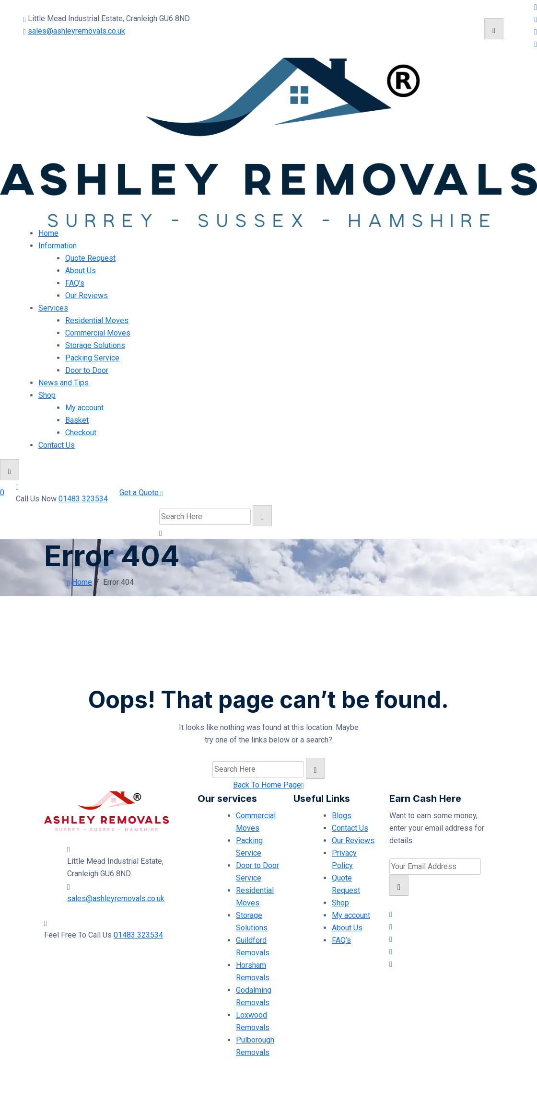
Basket (77, 420)
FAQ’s (74, 283)
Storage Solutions (95, 345)
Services (53, 308)
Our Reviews (86, 295)
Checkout (80, 432)
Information (57, 245)
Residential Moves (96, 320)
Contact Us (56, 445)
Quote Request (90, 258)
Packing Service (92, 357)
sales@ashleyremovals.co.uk (76, 30)
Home (48, 233)
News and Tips (63, 382)
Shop (47, 395)
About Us (80, 270)
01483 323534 (83, 498)
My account (84, 407)
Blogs (341, 815)
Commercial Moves (97, 332)
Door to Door (86, 370)
